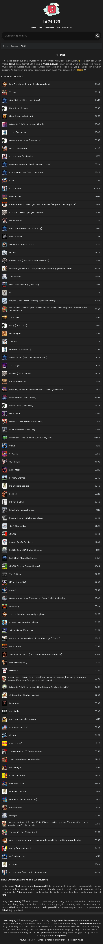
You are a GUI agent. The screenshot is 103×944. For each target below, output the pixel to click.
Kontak (41, 940)
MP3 (58, 28)
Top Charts (49, 28)
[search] (97, 36)
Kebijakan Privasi (75, 940)
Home (33, 28)
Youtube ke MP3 (27, 940)
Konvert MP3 (67, 28)
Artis (40, 28)
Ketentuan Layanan (56, 940)
